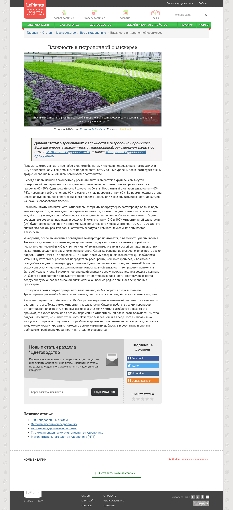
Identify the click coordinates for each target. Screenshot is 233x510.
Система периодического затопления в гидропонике (67, 432)
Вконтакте (198, 497)
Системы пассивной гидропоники (54, 424)
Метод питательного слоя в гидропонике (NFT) (63, 436)
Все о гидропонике (93, 32)
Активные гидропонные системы (54, 428)
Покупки (187, 24)
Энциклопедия (38, 24)
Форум (203, 24)
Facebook (193, 497)
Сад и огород (69, 24)
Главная (32, 32)
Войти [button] (203, 3)
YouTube (207, 497)
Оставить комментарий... (116, 473)
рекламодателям (113, 500)
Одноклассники (202, 497)
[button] (143, 358)
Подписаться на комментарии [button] (189, 459)
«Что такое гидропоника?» (68, 152)
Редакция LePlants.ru (92, 129)
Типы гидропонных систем (49, 420)
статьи (86, 496)
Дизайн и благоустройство (147, 24)
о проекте (109, 496)
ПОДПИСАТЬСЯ (104, 392)
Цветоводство (100, 24)
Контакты (109, 505)
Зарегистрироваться (180, 3)
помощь (87, 505)
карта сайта (89, 500)
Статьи (47, 32)
